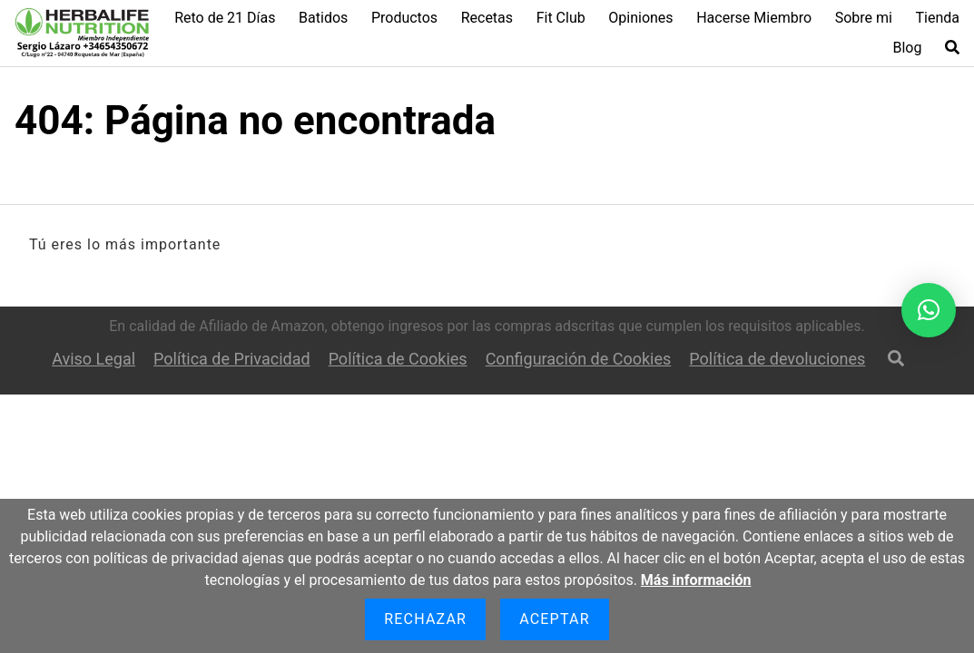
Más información (696, 580)
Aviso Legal (93, 358)
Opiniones (640, 17)
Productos (404, 17)
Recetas (487, 17)
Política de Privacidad (231, 358)
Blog (906, 47)
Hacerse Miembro (754, 17)
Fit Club (560, 17)
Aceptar (554, 619)
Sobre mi (863, 17)
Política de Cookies (398, 358)
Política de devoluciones (777, 358)
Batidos (323, 17)
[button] (928, 310)
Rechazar (425, 619)
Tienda (937, 17)
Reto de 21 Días (224, 17)
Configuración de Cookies (579, 358)
